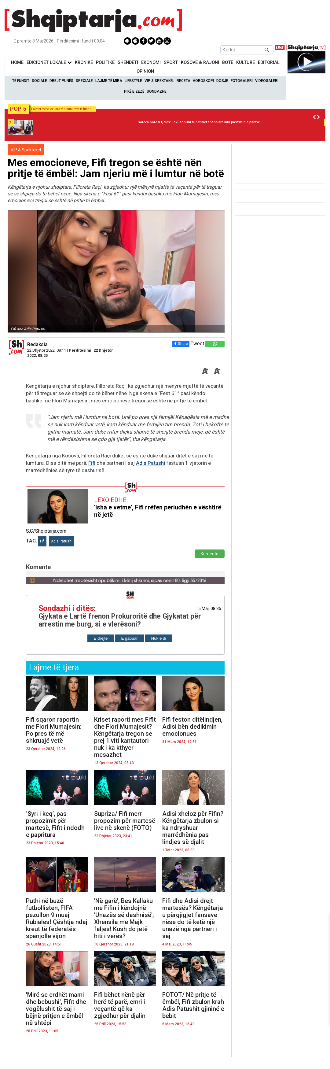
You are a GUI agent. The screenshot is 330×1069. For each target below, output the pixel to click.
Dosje (222, 81)
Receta (183, 81)
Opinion (145, 71)
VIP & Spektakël (159, 81)
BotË (227, 62)
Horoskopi (203, 81)
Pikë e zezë (134, 91)
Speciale (84, 81)
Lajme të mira (108, 81)
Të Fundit (20, 81)
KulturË (245, 62)
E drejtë (101, 638)
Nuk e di (158, 638)
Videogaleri (266, 81)
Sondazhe (157, 91)
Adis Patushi (150, 463)
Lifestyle (133, 81)
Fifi (91, 463)
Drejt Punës (61, 81)
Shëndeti (128, 62)
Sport (171, 62)
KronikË (84, 62)
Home (17, 62)
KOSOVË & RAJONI (200, 62)
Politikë (105, 62)
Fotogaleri (242, 81)
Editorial (269, 62)
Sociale (39, 81)
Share (180, 343)
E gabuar (129, 638)
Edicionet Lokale (49, 62)
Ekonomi (151, 62)
